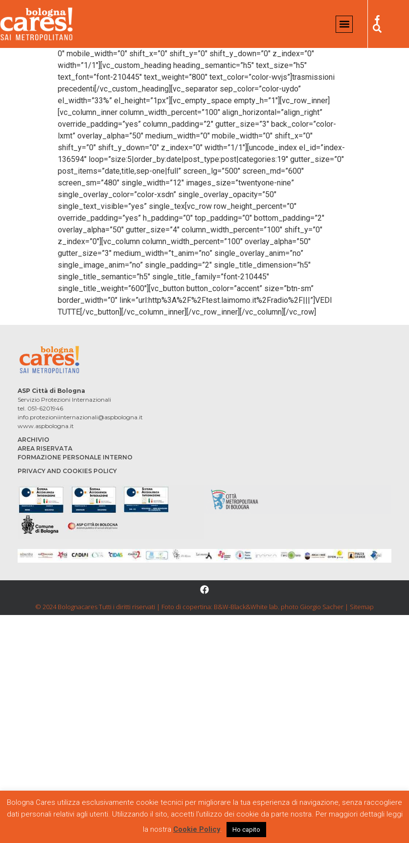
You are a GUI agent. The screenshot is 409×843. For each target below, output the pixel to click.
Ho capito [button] (246, 829)
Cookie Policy (196, 829)
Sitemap (362, 606)
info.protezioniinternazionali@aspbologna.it (80, 417)
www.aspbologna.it (46, 426)
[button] (344, 24)
